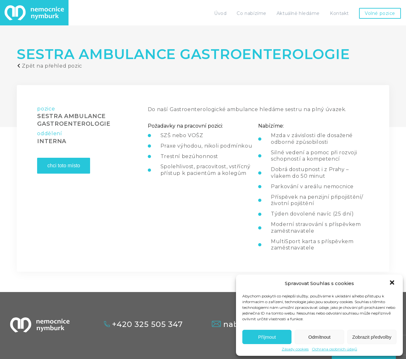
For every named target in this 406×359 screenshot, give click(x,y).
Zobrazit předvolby (371, 337)
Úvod (220, 13)
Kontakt (339, 13)
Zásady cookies (295, 349)
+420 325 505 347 (143, 324)
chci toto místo (63, 165)
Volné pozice (380, 13)
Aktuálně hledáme (298, 13)
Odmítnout (319, 337)
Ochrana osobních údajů (334, 349)
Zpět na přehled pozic (49, 66)
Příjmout (267, 337)
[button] (392, 283)
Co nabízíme (251, 13)
